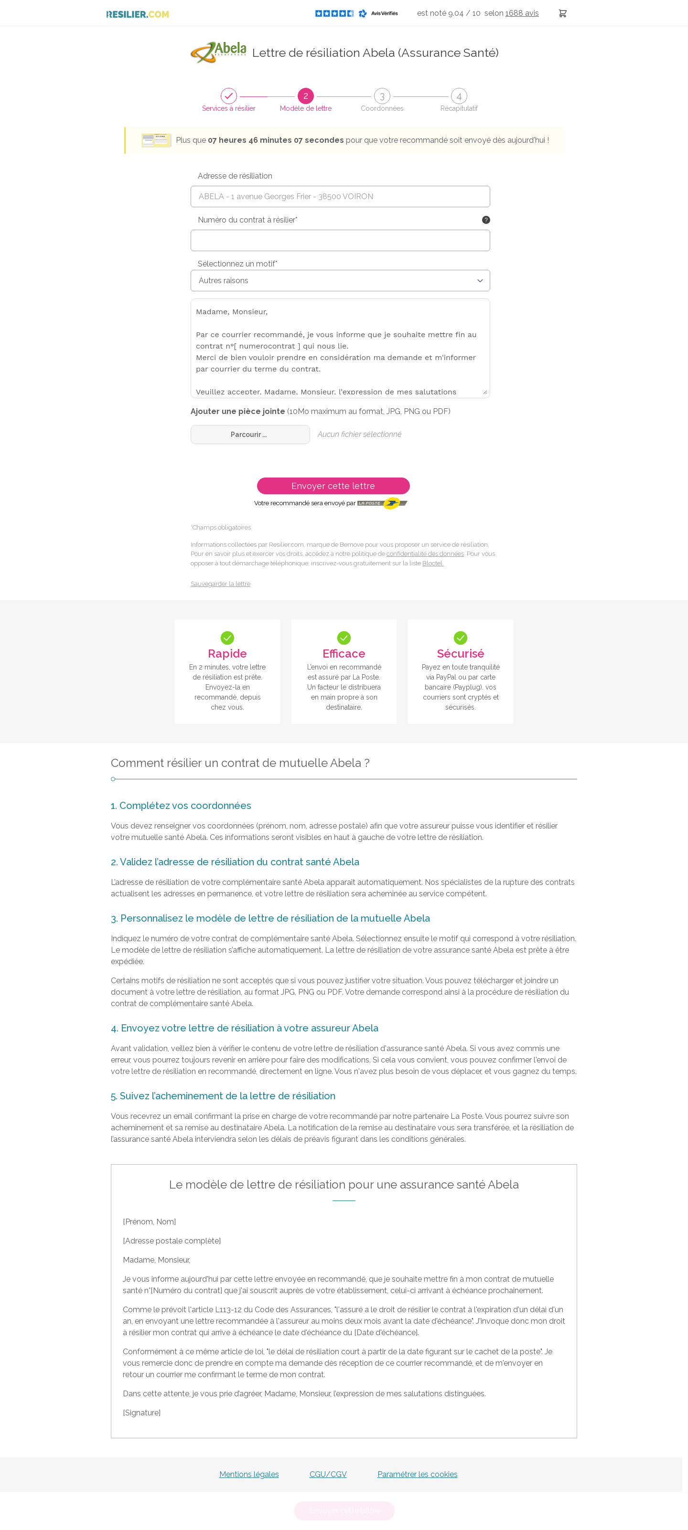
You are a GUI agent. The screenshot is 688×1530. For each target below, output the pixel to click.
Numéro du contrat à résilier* (248, 219)
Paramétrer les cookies (417, 1474)
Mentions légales (249, 1474)
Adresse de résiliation (235, 176)
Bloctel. (433, 563)
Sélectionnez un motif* (238, 263)
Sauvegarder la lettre (220, 583)
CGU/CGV (328, 1474)
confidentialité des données (425, 553)
